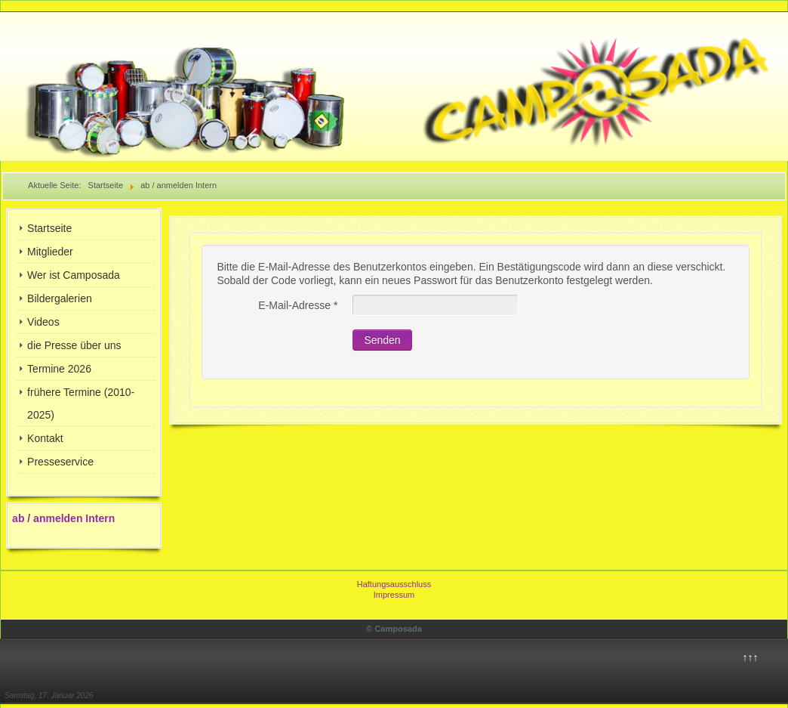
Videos (43, 322)
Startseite (49, 228)
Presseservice (60, 462)
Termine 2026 (59, 369)
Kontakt (45, 438)
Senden (382, 340)
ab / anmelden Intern (63, 518)
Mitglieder (50, 252)
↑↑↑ (750, 657)
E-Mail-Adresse (297, 305)
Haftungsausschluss (394, 584)
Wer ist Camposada (73, 275)
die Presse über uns (74, 345)
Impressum (394, 594)
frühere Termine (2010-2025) (80, 403)
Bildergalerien (59, 298)
